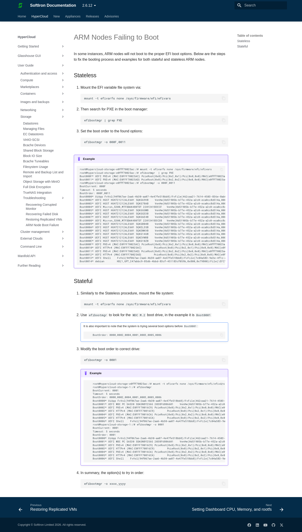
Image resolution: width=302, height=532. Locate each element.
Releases (92, 16)
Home (22, 16)
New (56, 16)
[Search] (260, 5)
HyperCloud (39, 16)
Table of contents (250, 35)
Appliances (73, 16)
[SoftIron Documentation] (20, 5)
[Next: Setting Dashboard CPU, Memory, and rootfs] (236, 508)
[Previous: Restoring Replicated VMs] (49, 508)
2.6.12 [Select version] (87, 5)
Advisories (111, 16)
